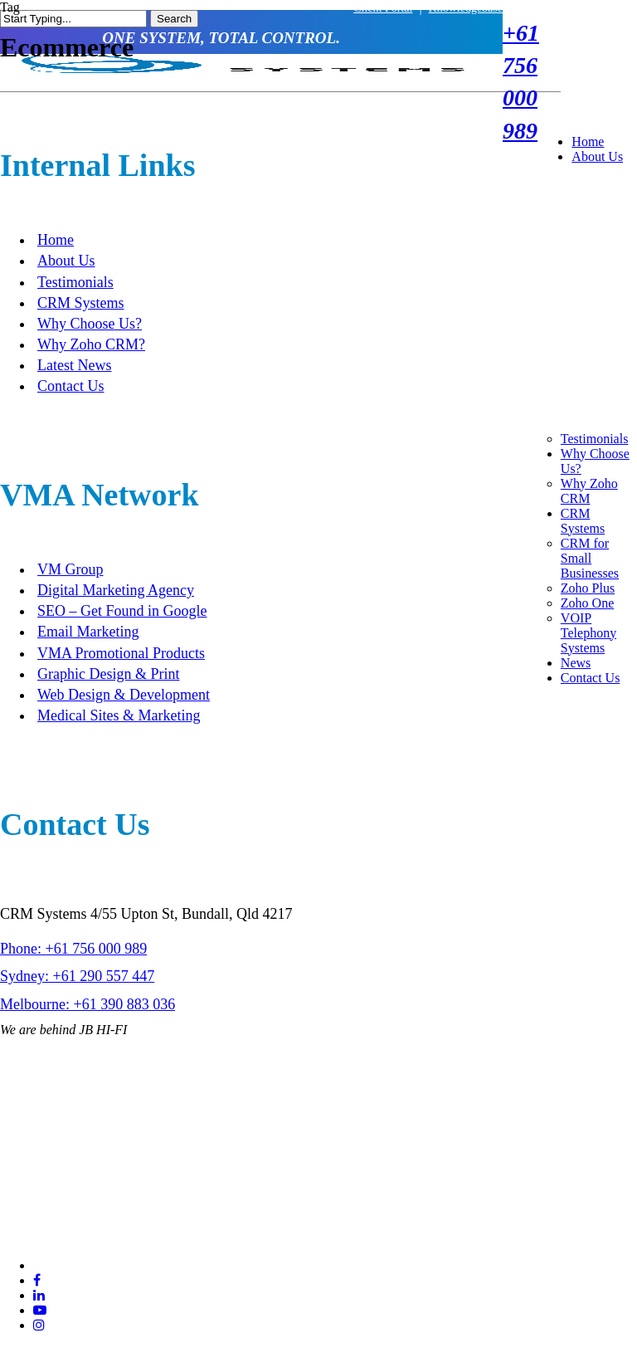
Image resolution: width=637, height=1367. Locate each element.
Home (55, 240)
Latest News (74, 365)
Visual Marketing (443, 1203)
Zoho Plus (588, 588)
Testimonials (75, 282)
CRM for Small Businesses (590, 558)
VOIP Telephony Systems (588, 633)
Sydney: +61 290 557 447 (77, 976)
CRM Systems (80, 303)
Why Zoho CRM (589, 490)
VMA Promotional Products (121, 653)
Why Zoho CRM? (91, 344)
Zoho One (587, 603)
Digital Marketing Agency (115, 590)
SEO (413, 1186)
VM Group (70, 569)
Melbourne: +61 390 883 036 (87, 1004)
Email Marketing (88, 631)
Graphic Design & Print (108, 674)
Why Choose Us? (89, 323)
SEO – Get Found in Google (122, 611)
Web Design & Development (123, 694)
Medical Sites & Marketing (118, 715)
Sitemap (211, 1186)
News (576, 663)
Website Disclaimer (90, 1194)
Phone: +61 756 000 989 (73, 948)
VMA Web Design (489, 1186)
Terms (159, 1186)
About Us (66, 260)
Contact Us (71, 386)
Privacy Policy (18, 1194)
